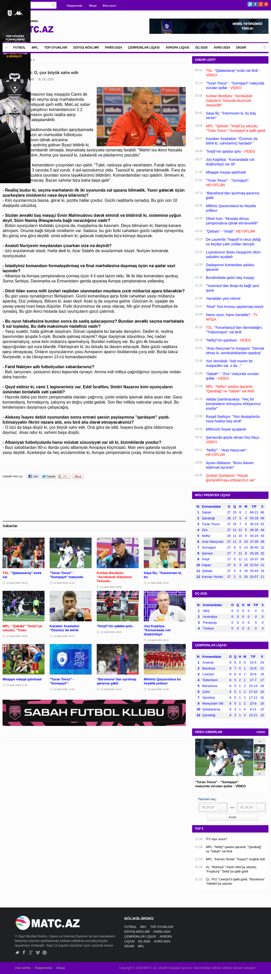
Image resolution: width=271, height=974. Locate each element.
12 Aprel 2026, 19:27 (64, 636)
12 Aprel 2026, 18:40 (111, 632)
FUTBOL (19, 47)
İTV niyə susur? (216, 839)
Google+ (260, 4)
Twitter (250, 4)
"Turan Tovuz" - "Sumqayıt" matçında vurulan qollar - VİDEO (220, 784)
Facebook (255, 4)
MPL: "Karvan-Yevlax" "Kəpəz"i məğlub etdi (235, 859)
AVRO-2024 (222, 47)
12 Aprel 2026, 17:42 (16, 685)
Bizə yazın (109, 5)
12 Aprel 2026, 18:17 (158, 640)
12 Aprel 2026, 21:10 (64, 583)
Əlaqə (92, 5)
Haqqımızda (74, 5)
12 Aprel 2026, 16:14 (111, 689)
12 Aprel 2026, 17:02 (64, 689)
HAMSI (260, 732)
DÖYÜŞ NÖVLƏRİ (86, 47)
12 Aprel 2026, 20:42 (158, 583)
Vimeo (38, 952)
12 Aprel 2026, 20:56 (111, 587)
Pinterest (266, 4)
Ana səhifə (23, 968)
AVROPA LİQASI (177, 47)
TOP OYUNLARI (55, 47)
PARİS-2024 (113, 47)
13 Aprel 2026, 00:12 (16, 583)
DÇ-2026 (201, 47)
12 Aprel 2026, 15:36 (158, 689)
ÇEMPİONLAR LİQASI (144, 47)
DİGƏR (241, 47)
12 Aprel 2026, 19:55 (16, 636)
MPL (35, 47)
